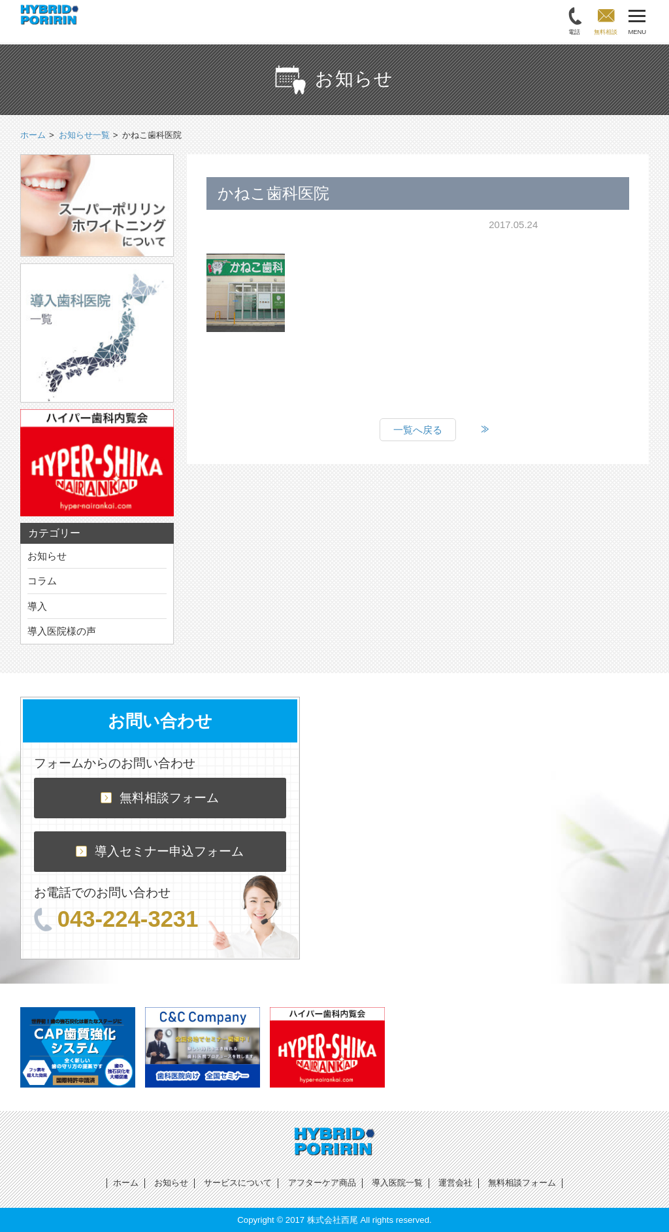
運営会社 (455, 1183)
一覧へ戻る (417, 429)
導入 (37, 606)
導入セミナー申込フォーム (160, 851)
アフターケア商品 (322, 1183)
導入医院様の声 (61, 631)
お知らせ (47, 555)
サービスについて (238, 1183)
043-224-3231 (116, 919)
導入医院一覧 (397, 1183)
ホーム (126, 1183)
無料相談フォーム (160, 798)
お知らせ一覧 (84, 135)
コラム (42, 580)
